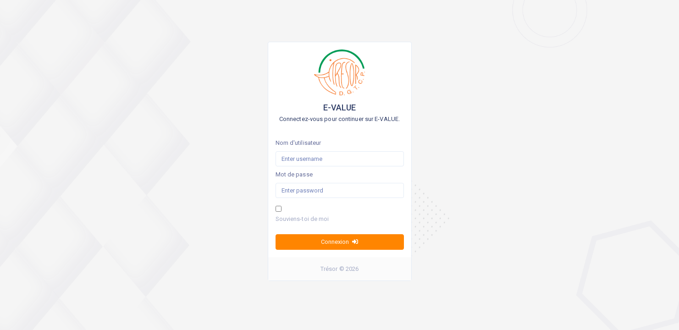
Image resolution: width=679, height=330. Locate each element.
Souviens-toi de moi (302, 218)
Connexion (339, 241)
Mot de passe (294, 174)
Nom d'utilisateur (298, 142)
